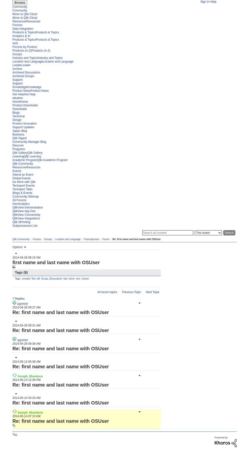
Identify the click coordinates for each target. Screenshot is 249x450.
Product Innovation (24, 123)
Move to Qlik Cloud (24, 14)
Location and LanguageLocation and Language (42, 61)
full (38, 278)
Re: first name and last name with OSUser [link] (137, 239)
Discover (18, 145)
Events (16, 171)
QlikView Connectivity (26, 214)
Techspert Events (23, 185)
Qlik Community (22, 163)
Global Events (21, 178)
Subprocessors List (24, 225)
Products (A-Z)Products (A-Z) (31, 50)
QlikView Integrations (26, 218)
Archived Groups (23, 76)
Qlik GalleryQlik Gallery (27, 152)
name (71, 278)
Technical (18, 116)
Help (213, 1)
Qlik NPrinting (21, 222)
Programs (18, 149)
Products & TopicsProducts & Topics (35, 32)
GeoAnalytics (21, 204)
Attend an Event (22, 174)
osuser (85, 278)
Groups (17, 54)
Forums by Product (24, 47)
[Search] (167, 232)
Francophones (91, 239)
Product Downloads (25, 105)
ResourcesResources (26, 21)
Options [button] (17, 247)
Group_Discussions (51, 278)
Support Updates (23, 127)
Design (16, 120)
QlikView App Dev (24, 211)
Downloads (19, 109)
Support (17, 79)
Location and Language (68, 239)
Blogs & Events (22, 193)
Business (18, 134)
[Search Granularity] (208, 232)
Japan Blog (19, 131)
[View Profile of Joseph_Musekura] (30, 376)
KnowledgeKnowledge (26, 87)
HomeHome (20, 101)
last (65, 278)
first (34, 278)
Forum (105, 239)
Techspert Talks (22, 189)
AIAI (15, 43)
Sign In (204, 1)
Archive (17, 69)
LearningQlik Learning (26, 156)
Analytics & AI (21, 36)
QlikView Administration (27, 207)
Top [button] (14, 434)
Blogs (16, 112)
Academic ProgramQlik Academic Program (40, 160)
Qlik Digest (19, 138)
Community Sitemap (25, 196)
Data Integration (22, 28)
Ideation (17, 98)
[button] (16, 253)
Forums (17, 25)
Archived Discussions (26, 72)
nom (78, 278)
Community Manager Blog (29, 142)
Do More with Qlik (24, 182)
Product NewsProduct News (30, 90)
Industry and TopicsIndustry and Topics (37, 58)
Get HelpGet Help (24, 94)
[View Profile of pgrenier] (23, 304)
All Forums (19, 200)
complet (26, 278)
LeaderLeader (21, 65)
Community (19, 7)
